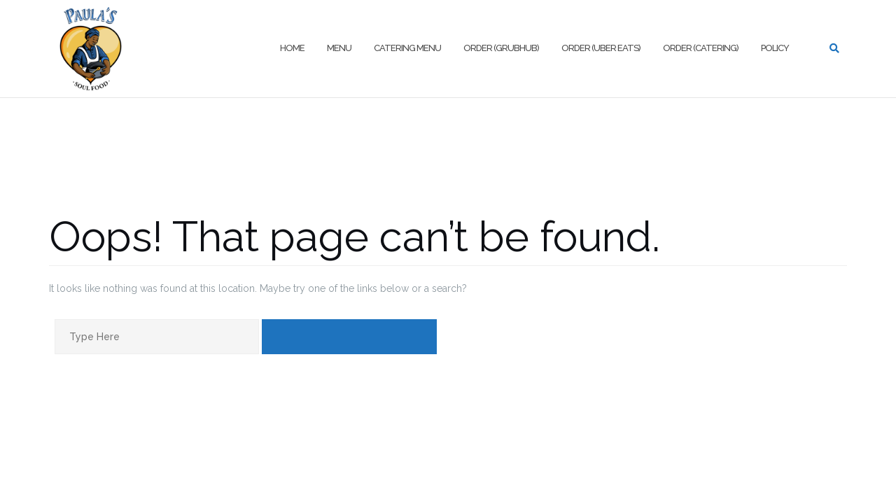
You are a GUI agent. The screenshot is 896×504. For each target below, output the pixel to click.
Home (292, 48)
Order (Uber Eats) (600, 48)
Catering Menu (407, 48)
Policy (775, 48)
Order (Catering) (700, 48)
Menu (339, 48)
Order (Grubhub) (501, 48)
